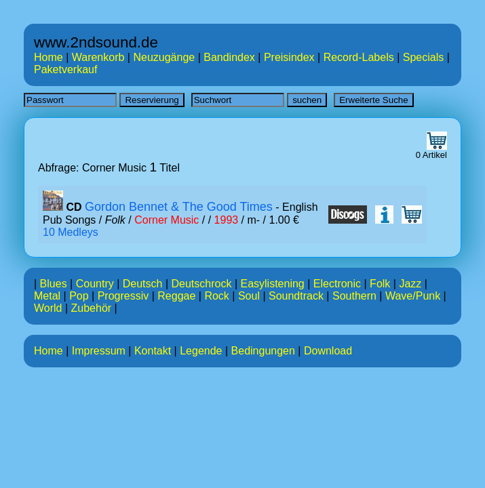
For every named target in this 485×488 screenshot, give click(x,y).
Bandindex (229, 57)
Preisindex (289, 57)
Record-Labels (359, 57)
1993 (226, 220)
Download (328, 351)
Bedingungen (263, 351)
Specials (423, 57)
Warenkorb (98, 57)
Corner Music (166, 220)
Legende (201, 351)
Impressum (98, 351)
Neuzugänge (164, 57)
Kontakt (152, 351)
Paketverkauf (65, 69)
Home (48, 57)
